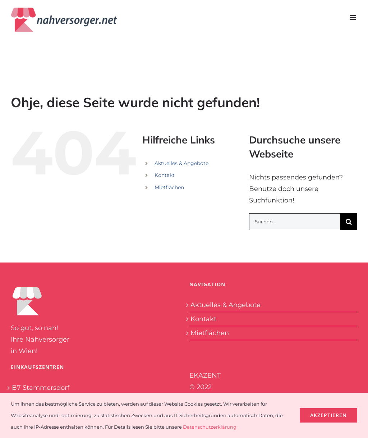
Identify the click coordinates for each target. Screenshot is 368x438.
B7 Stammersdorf (40, 388)
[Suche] (348, 221)
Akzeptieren (328, 415)
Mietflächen (169, 187)
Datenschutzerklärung (209, 427)
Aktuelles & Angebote (181, 163)
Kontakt (165, 175)
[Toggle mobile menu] (353, 17)
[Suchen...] (294, 221)
